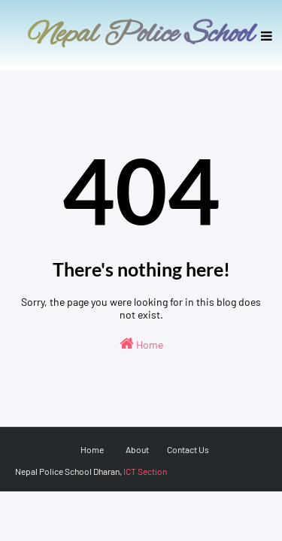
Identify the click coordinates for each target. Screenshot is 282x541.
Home (141, 343)
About (137, 449)
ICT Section (145, 471)
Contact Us (188, 449)
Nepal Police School (141, 35)
